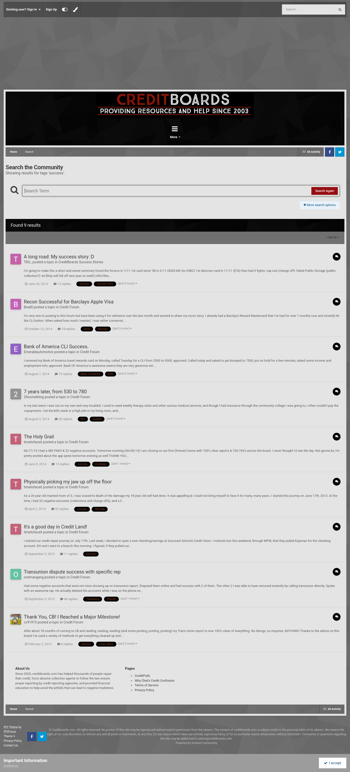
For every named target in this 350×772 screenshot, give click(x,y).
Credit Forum (69, 307)
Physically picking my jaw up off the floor (68, 482)
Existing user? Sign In (23, 9)
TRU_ (28, 262)
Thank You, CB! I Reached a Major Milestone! (72, 617)
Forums (161, 137)
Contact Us (11, 745)
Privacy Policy (144, 690)
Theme (9, 736)
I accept (332, 763)
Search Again (324, 191)
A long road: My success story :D (59, 257)
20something (34, 397)
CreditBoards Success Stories (80, 262)
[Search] (296, 9)
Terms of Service (146, 685)
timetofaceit (33, 442)
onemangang (34, 577)
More (188, 137)
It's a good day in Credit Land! (55, 527)
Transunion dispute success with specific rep (72, 572)
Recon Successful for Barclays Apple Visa (69, 302)
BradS (28, 307)
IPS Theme (11, 727)
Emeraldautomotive (38, 352)
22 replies (60, 509)
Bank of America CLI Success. (56, 346)
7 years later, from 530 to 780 (55, 392)
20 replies (63, 419)
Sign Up (51, 9)
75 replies (63, 374)
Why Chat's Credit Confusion (155, 680)
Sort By (333, 237)
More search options (320, 205)
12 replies (62, 284)
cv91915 (30, 622)
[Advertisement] (175, 53)
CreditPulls (142, 676)
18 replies (66, 329)
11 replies (69, 554)
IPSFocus (10, 731)
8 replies (65, 644)
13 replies (60, 464)
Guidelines (11, 766)
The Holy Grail (39, 437)
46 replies (69, 599)
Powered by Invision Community (196, 743)
